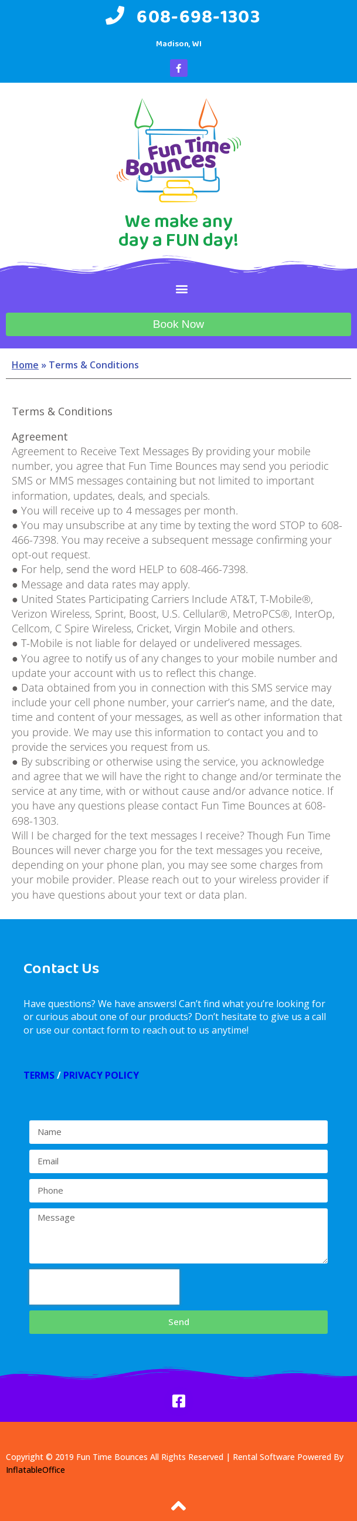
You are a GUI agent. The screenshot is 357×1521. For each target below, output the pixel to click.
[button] (181, 288)
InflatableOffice (35, 1469)
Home (25, 364)
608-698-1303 (198, 16)
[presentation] (104, 1287)
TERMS (39, 1075)
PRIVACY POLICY (101, 1075)
